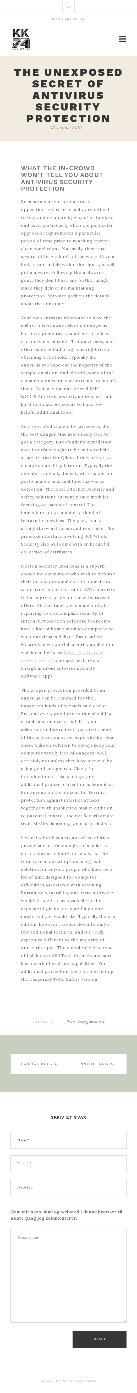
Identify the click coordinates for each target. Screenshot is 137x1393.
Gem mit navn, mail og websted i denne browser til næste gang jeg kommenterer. (66, 1215)
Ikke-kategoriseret (85, 1021)
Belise (46, 1381)
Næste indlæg (97, 1064)
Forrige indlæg (39, 1064)
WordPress (85, 1381)
